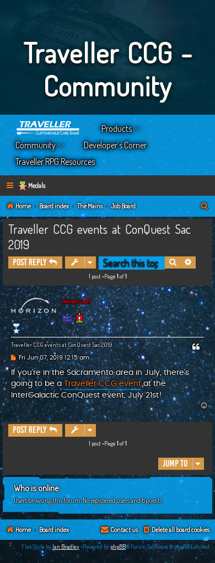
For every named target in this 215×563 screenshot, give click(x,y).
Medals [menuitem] (36, 185)
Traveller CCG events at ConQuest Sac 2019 (99, 236)
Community (35, 145)
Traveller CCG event (102, 384)
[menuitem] (204, 206)
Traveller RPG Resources (55, 161)
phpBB (118, 546)
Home (48, 128)
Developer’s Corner (115, 145)
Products (116, 128)
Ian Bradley (65, 546)
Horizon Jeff (76, 301)
